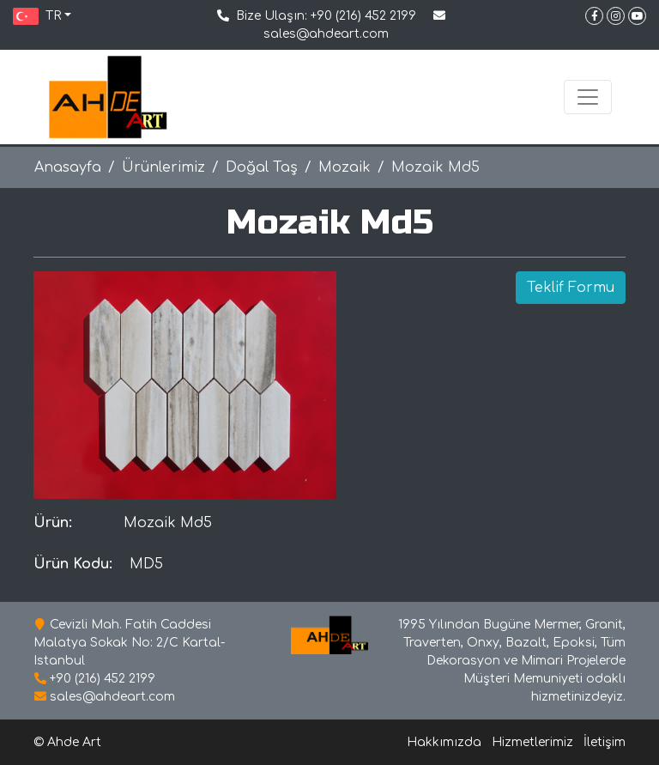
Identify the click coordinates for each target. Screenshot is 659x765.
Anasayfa (67, 167)
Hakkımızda (444, 742)
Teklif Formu (570, 287)
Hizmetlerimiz (532, 742)
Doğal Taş (262, 167)
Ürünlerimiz (163, 167)
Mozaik (344, 167)
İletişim (604, 742)
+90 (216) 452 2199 (363, 15)
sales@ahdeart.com (326, 33)
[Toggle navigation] (588, 97)
